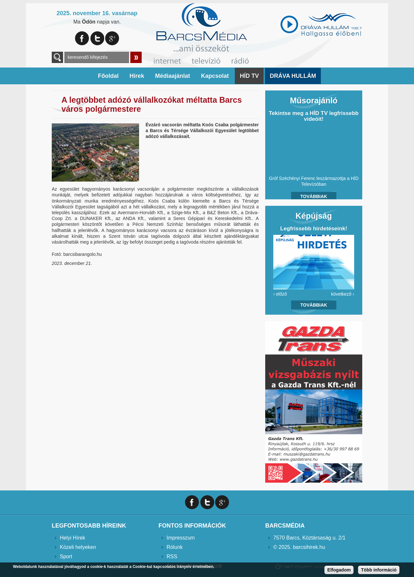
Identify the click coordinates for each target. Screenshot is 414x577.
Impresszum (181, 537)
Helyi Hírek (72, 537)
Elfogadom (339, 569)
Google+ (112, 38)
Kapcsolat (215, 76)
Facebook (82, 38)
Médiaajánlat (172, 76)
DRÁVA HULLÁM (293, 76)
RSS (172, 556)
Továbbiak (313, 196)
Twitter (97, 38)
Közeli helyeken (78, 547)
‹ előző (280, 294)
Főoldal (108, 76)
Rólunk (175, 547)
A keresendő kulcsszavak (57, 57)
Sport (66, 556)
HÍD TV (249, 76)
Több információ (379, 569)
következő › (342, 294)
